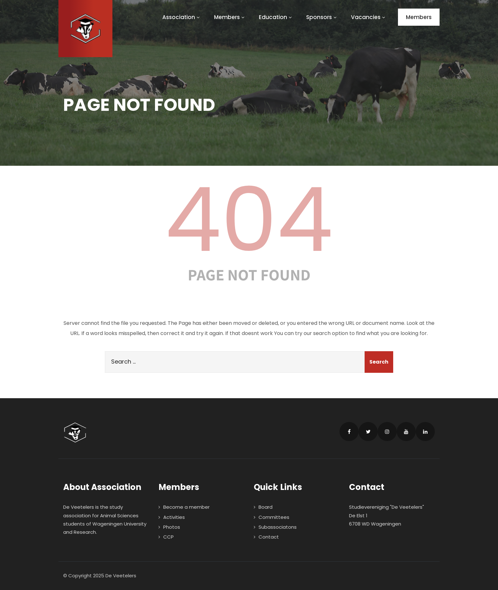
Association (181, 17)
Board (266, 507)
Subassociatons (278, 527)
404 (249, 220)
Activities (174, 517)
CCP (168, 536)
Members (230, 17)
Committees (274, 517)
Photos (171, 527)
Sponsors (322, 17)
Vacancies (369, 17)
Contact (269, 536)
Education (276, 17)
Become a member (186, 507)
